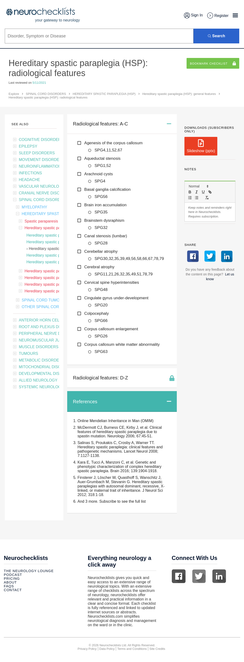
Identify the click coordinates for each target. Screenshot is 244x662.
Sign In (193, 15)
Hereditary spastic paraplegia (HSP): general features (179, 94)
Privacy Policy (87, 649)
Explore (14, 94)
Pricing (12, 578)
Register (218, 15)
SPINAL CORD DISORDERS (46, 94)
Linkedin (219, 576)
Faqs (9, 586)
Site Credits (157, 649)
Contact (13, 590)
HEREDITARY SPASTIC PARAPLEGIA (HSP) (104, 94)
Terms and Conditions (132, 649)
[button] (198, 186)
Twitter (199, 576)
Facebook (179, 576)
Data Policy (107, 649)
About (10, 582)
